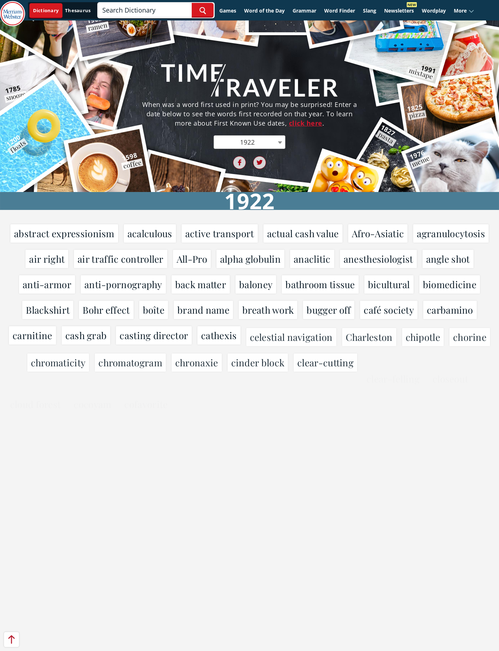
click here (305, 123)
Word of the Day (264, 10)
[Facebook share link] (239, 162)
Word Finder (339, 10)
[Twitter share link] (259, 162)
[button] (464, 10)
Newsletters (399, 10)
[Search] (156, 10)
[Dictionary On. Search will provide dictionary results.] (62, 11)
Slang (369, 10)
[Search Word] (203, 10)
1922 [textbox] (247, 142)
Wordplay (434, 10)
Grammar (304, 10)
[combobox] (249, 142)
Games (227, 10)
